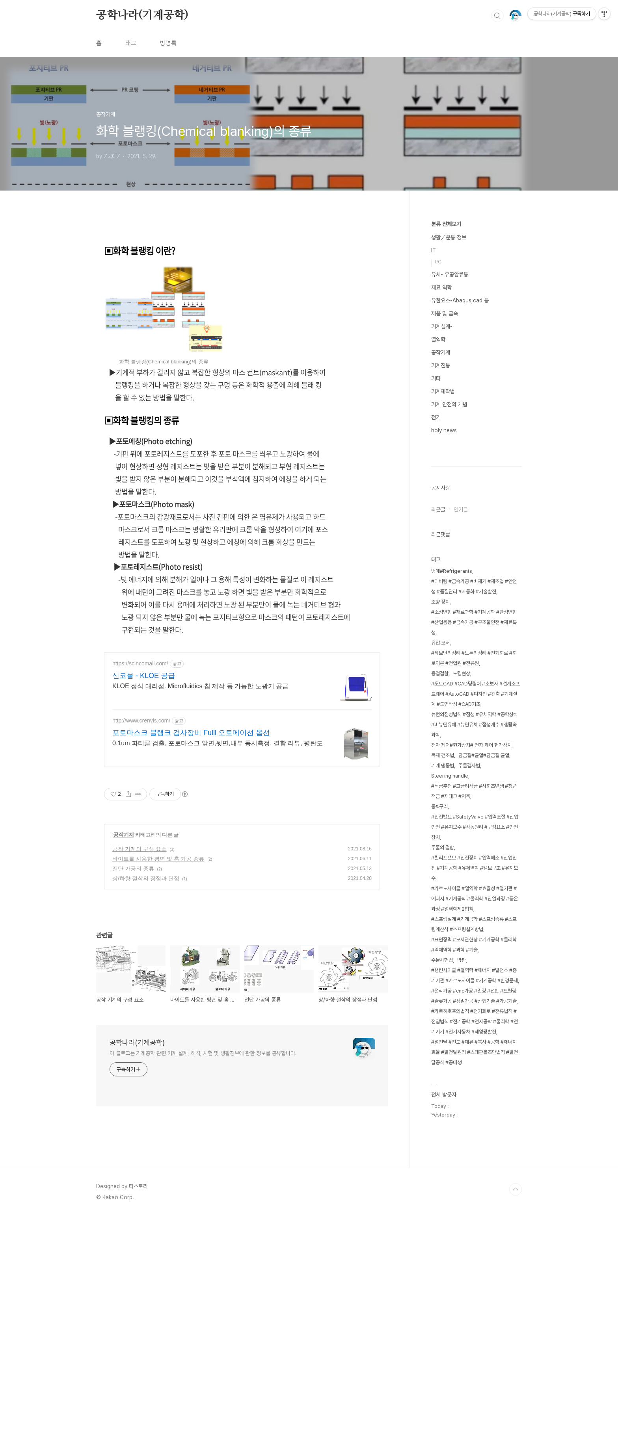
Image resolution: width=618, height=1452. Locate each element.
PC (438, 262)
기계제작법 (443, 391)
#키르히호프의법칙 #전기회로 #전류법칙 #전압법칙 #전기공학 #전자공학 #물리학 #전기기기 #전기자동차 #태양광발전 (474, 1258)
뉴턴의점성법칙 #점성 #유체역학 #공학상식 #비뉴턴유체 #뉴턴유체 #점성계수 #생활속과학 (474, 961)
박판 (461, 1196)
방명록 (168, 43)
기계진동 (440, 365)
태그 (130, 43)
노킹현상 (461, 910)
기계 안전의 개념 (449, 404)
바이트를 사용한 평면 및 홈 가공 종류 (158, 1079)
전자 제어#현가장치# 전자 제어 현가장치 (471, 981)
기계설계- (441, 326)
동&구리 (439, 1043)
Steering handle (449, 1012)
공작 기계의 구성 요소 (139, 1069)
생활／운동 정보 (448, 237)
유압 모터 (440, 879)
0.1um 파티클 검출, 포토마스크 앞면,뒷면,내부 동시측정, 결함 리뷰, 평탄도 (217, 963)
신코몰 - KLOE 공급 (143, 896)
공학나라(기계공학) (142, 15)
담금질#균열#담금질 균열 (483, 992)
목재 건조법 (442, 992)
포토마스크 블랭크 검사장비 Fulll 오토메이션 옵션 (191, 953)
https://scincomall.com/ (140, 884)
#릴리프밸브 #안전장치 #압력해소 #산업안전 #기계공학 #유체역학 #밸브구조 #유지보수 (474, 1104)
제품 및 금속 (444, 313)
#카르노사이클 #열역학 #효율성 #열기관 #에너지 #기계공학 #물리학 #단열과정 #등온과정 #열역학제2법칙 (474, 1135)
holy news (444, 430)
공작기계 (123, 1055)
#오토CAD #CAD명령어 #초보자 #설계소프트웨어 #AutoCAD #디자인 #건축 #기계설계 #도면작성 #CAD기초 (475, 930)
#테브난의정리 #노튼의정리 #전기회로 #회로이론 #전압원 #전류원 (474, 894)
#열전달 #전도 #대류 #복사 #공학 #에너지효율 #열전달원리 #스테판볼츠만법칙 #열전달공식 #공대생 (474, 1288)
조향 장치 (440, 838)
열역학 (438, 339)
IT (433, 250)
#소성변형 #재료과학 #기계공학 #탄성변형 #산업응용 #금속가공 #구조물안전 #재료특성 (474, 858)
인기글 (461, 746)
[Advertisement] (242, 290)
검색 (497, 16)
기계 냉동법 (442, 1002)
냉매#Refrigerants (451, 807)
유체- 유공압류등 (449, 274)
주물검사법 (469, 1002)
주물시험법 (442, 1196)
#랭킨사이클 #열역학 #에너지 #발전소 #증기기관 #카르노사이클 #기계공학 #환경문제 (474, 1212)
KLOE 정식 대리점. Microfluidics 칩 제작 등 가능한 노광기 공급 (200, 906)
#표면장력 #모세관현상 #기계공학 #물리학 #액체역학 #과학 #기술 (474, 1181)
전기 (436, 417)
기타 (436, 378)
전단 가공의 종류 (133, 1089)
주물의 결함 (442, 1084)
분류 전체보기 (446, 224)
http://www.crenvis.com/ (141, 941)
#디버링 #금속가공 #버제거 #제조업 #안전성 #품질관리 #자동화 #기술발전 (474, 823)
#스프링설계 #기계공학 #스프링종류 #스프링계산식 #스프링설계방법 (474, 1160)
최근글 (438, 746)
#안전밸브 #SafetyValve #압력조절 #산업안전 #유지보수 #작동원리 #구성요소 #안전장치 (474, 1063)
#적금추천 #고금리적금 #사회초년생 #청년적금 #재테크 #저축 (474, 1027)
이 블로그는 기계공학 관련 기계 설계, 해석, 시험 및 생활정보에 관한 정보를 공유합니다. (203, 1273)
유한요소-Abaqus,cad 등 (460, 300)
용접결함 (440, 910)
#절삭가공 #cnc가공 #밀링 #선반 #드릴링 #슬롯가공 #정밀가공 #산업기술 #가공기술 (474, 1232)
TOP (515, 1425)
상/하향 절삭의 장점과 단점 (145, 1099)
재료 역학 (441, 287)
